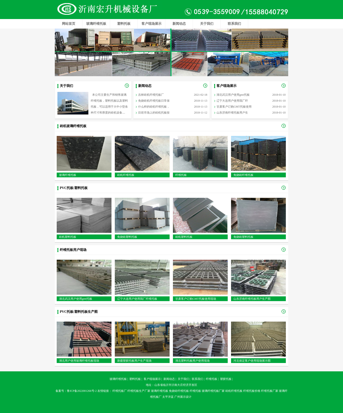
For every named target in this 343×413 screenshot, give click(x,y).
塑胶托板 (226, 379)
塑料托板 (124, 23)
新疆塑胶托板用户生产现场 (134, 360)
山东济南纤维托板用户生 (232, 112)
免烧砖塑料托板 (127, 237)
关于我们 (206, 23)
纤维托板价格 (251, 391)
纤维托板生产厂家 (138, 391)
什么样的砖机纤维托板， (154, 106)
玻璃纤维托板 (96, 23)
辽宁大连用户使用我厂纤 (232, 100)
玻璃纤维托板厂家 (213, 391)
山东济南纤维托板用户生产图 (252, 298)
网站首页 (68, 23)
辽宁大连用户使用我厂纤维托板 (137, 298)
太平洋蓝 (168, 396)
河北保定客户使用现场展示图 (252, 360)
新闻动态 (179, 23)
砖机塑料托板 (67, 237)
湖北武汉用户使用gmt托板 (233, 94)
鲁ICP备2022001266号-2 (82, 391)
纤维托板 (181, 175)
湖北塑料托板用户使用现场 (192, 360)
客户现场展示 (151, 23)
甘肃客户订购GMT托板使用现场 (195, 298)
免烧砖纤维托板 (243, 175)
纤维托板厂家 (269, 391)
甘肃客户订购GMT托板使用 (234, 106)
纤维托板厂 (119, 391)
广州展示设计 (183, 396)
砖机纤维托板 (125, 175)
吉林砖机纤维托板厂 (151, 94)
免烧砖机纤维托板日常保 (154, 100)
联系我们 (234, 23)
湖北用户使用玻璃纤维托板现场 (79, 360)
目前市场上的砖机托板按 (154, 112)
